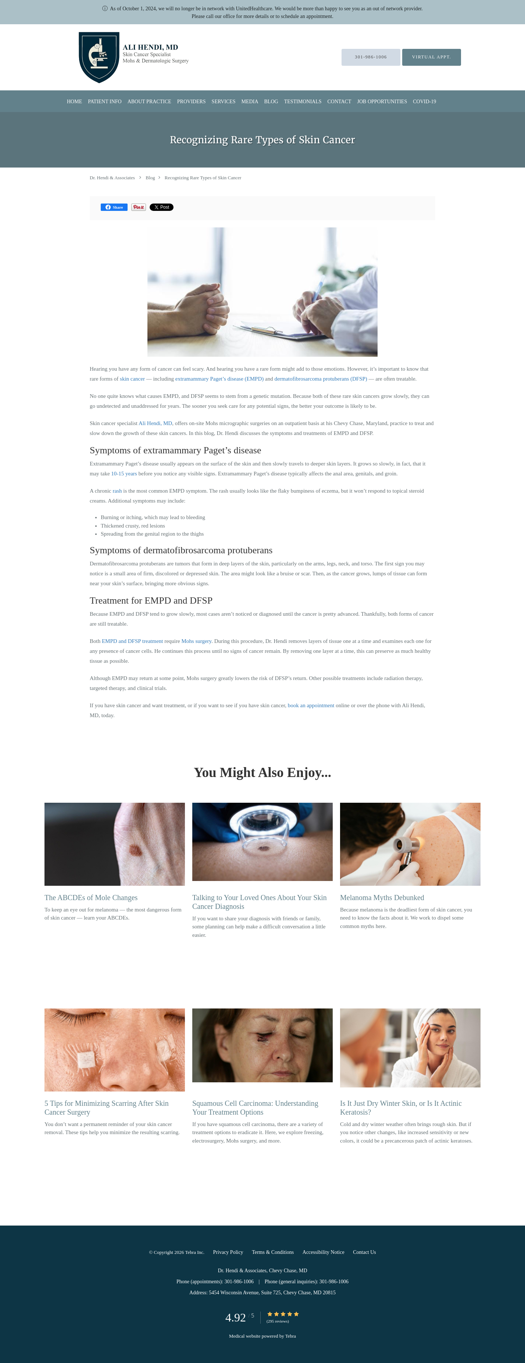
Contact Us (364, 1252)
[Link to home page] (115, 57)
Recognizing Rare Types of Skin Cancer (203, 177)
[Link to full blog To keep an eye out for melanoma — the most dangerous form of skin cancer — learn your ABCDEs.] (114, 854)
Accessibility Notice (323, 1252)
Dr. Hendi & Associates (112, 177)
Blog (150, 177)
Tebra (290, 1336)
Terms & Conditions (273, 1252)
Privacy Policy (228, 1252)
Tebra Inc (194, 1252)
